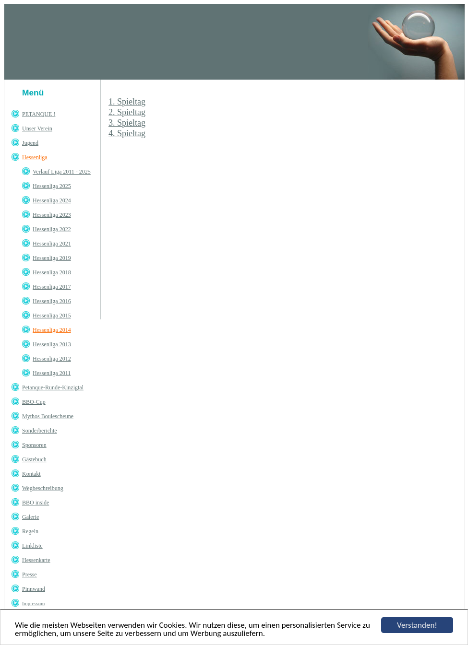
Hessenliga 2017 (52, 286)
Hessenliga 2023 (52, 214)
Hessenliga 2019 (52, 258)
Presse (29, 574)
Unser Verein (37, 128)
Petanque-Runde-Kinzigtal (53, 387)
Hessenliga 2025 (52, 186)
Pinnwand (33, 589)
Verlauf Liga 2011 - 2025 (62, 171)
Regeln (30, 531)
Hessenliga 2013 (52, 344)
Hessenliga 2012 (52, 358)
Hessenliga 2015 (52, 315)
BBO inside (35, 502)
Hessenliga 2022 (52, 229)
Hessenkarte (36, 560)
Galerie (30, 517)
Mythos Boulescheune (47, 416)
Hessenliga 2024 (52, 200)
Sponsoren (34, 445)
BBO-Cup (34, 402)
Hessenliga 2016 (52, 301)
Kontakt (31, 473)
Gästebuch (34, 459)
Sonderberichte (39, 430)
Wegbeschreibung (42, 488)
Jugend (30, 143)
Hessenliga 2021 (52, 243)
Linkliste (32, 545)
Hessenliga (35, 157)
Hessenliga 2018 (52, 272)
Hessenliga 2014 (52, 330)
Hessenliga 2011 (52, 373)
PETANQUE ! (38, 114)
